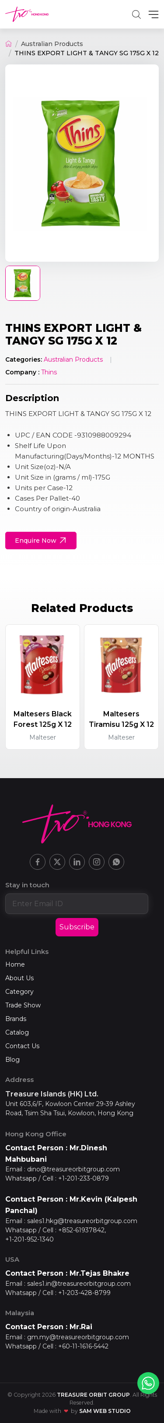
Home (15, 964)
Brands (15, 1019)
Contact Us (22, 1046)
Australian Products (52, 44)
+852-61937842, (82, 1230)
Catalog (17, 1032)
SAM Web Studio (105, 1411)
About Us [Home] (19, 978)
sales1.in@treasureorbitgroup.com (79, 1284)
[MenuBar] (153, 14)
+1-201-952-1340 (29, 1239)
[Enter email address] (76, 903)
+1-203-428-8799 (84, 1293)
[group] (82, 163)
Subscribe (76, 927)
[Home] (8, 43)
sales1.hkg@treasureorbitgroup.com (82, 1221)
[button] (136, 14)
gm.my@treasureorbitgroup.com (78, 1337)
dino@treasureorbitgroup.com (73, 1169)
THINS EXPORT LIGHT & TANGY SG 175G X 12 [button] (86, 53)
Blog (12, 1060)
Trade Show (23, 1005)
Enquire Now (42, 541)
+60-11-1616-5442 (83, 1346)
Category (19, 992)
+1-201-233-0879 (83, 1178)
